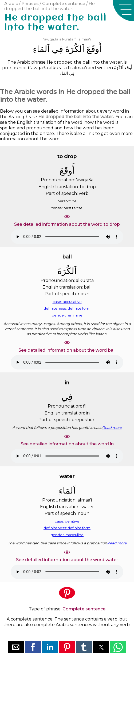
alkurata (66, 39)
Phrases (30, 3)
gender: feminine (67, 315)
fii (75, 39)
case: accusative (67, 301)
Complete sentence (63, 3)
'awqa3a (50, 39)
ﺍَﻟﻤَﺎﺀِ (41, 49)
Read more (112, 427)
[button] (123, 10)
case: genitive (67, 521)
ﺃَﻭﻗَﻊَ (93, 49)
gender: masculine (67, 535)
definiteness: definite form (67, 308)
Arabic (11, 3)
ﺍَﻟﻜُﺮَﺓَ (74, 49)
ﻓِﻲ (57, 49)
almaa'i (84, 39)
